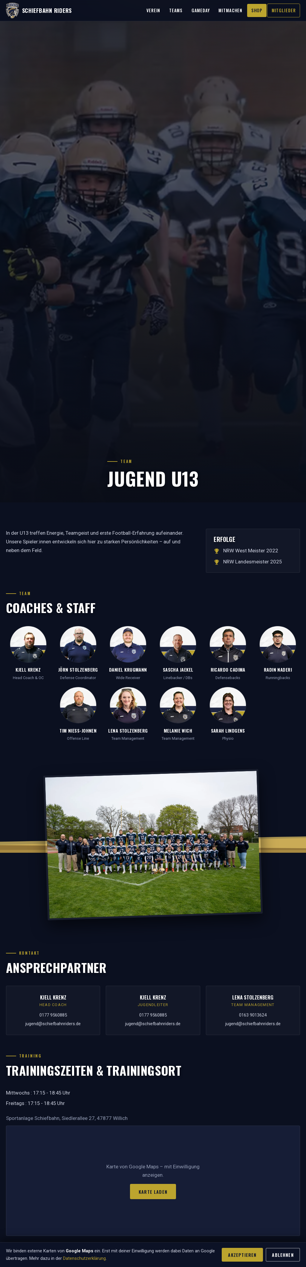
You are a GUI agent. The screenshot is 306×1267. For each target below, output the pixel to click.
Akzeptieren (242, 1254)
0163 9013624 (253, 1015)
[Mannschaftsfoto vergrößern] (153, 844)
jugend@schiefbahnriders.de (53, 1023)
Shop (256, 10)
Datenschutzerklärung (84, 1258)
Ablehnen (282, 1254)
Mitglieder (284, 10)
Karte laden (153, 1191)
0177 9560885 (53, 1015)
